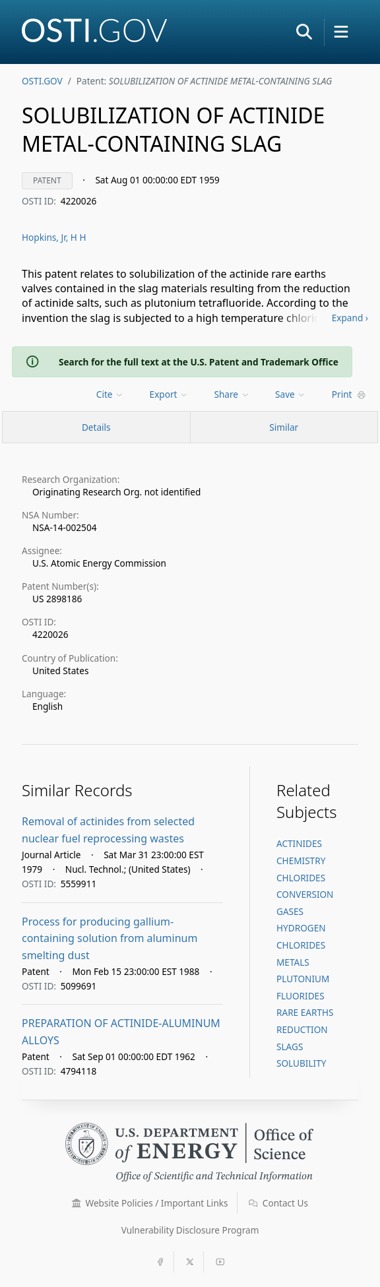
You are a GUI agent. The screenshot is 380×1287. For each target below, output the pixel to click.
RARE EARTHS (304, 1012)
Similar (283, 427)
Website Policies (150, 1203)
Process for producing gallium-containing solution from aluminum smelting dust (109, 938)
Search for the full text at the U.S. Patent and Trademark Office (198, 362)
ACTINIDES (299, 843)
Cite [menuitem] (110, 394)
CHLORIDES (300, 877)
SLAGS (289, 1046)
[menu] (111, 394)
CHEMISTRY (300, 860)
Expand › (350, 317)
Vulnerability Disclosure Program (190, 1230)
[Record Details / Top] (96, 427)
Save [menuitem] (290, 394)
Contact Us (278, 1203)
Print (349, 394)
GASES (289, 911)
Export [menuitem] (169, 394)
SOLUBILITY (301, 1063)
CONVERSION (304, 894)
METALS (292, 962)
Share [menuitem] (232, 394)
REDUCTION (302, 1029)
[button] (304, 32)
